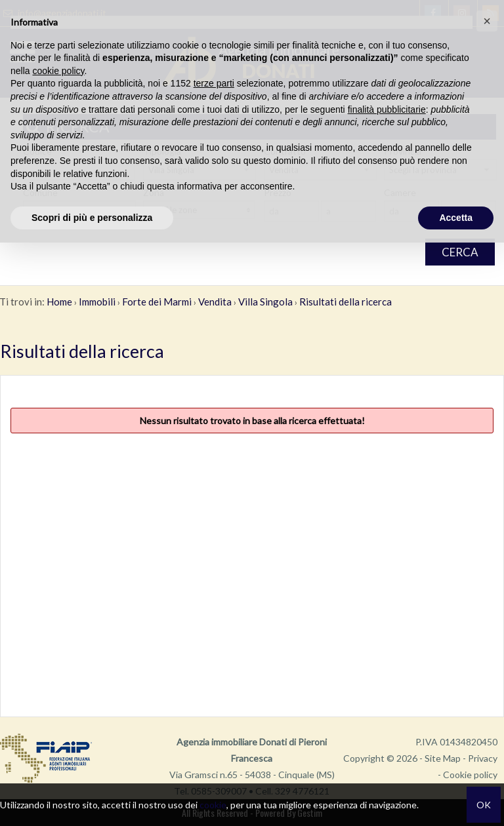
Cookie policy (470, 774)
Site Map (443, 758)
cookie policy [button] (58, 71)
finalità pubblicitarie (387, 109)
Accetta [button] (455, 217)
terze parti (214, 83)
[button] (486, 20)
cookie (213, 804)
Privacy (482, 758)
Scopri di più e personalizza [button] (92, 217)
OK (483, 804)
